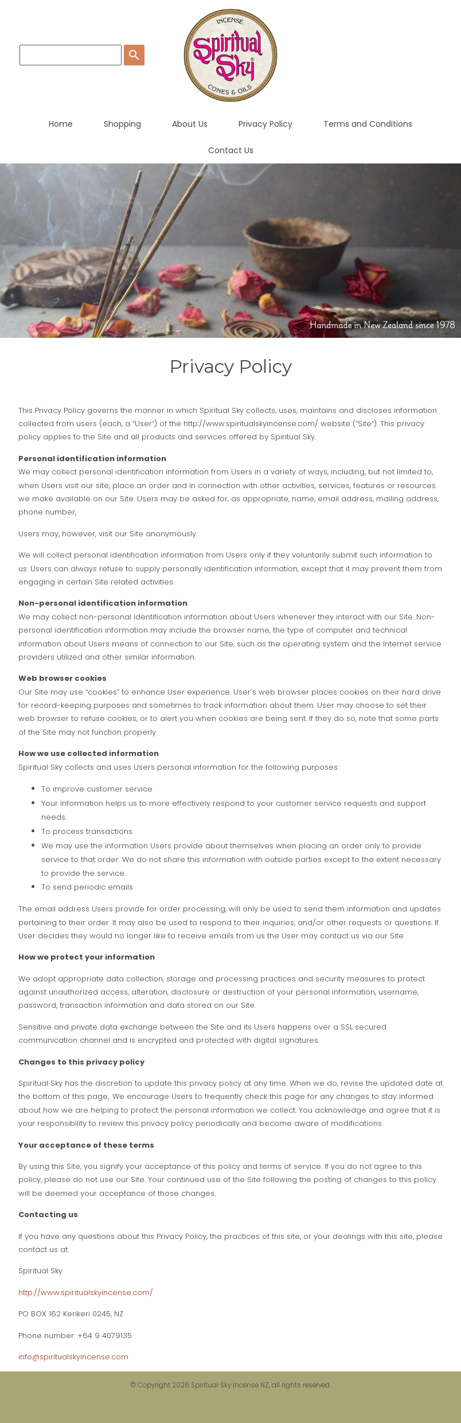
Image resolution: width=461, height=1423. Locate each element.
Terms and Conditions (367, 124)
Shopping (122, 124)
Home (61, 124)
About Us (190, 124)
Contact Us (230, 150)
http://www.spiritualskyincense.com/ (85, 1292)
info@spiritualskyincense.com (73, 1356)
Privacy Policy (265, 124)
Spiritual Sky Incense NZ (230, 1385)
